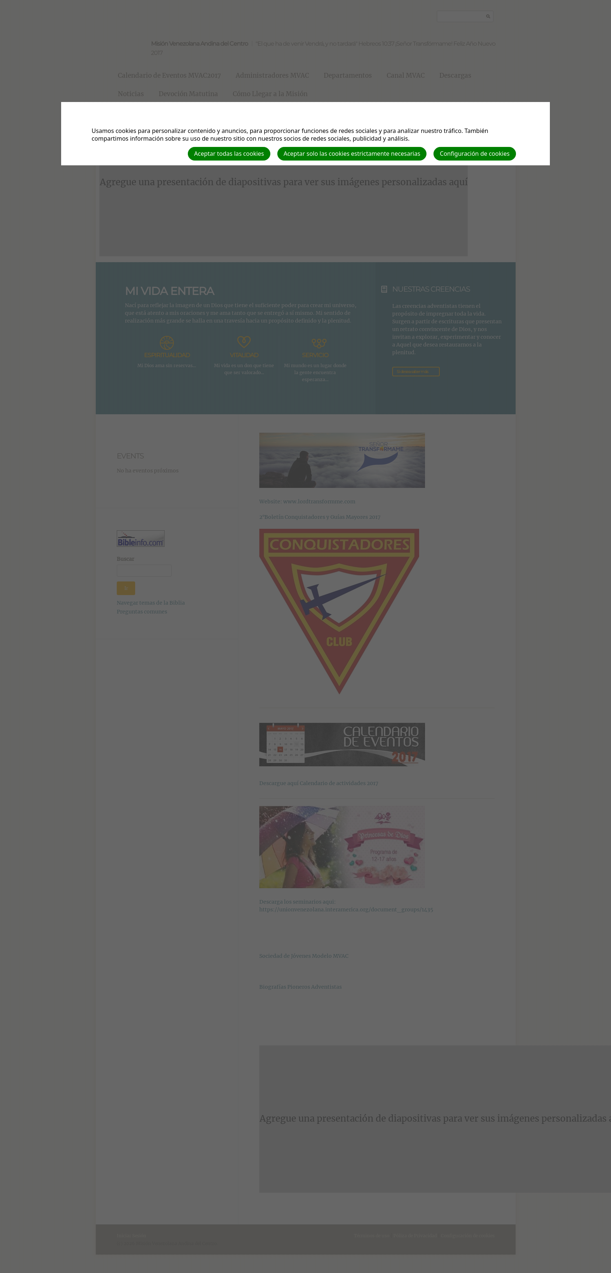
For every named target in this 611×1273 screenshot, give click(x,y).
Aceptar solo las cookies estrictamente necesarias (352, 154)
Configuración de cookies (474, 154)
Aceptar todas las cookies (229, 154)
